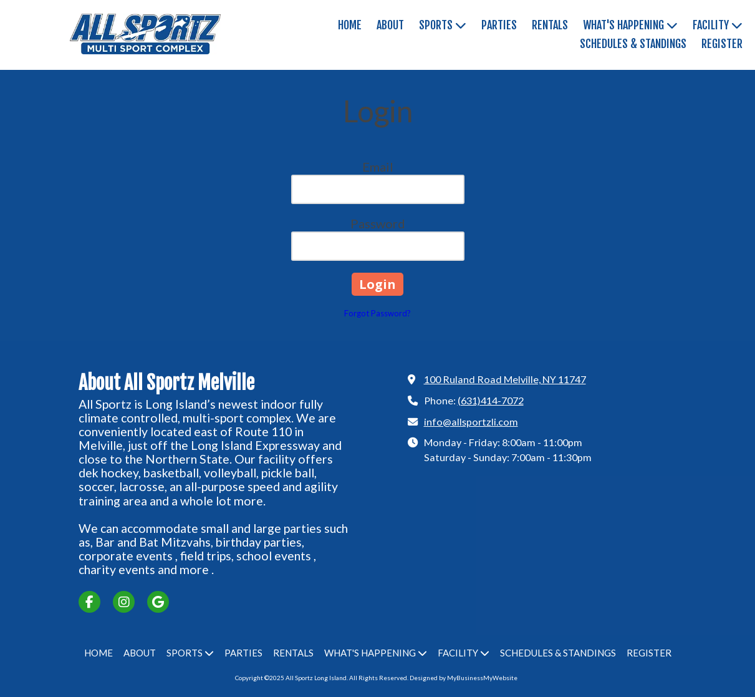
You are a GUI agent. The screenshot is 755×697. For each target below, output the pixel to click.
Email (377, 166)
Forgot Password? (377, 313)
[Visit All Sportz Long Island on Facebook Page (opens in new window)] (89, 602)
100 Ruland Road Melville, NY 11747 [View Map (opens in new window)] (505, 379)
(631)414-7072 (491, 400)
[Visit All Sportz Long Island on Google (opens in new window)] (158, 602)
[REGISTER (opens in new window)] (722, 44)
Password (377, 223)
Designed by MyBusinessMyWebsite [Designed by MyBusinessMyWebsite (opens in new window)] (463, 677)
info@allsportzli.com (471, 421)
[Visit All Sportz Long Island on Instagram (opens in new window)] (124, 602)
